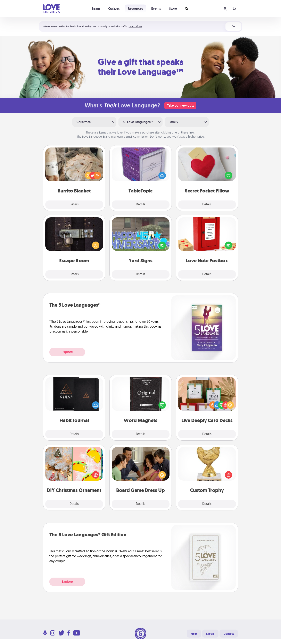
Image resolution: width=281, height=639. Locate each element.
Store (173, 8)
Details (74, 204)
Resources (135, 8)
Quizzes (114, 8)
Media (210, 634)
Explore (67, 352)
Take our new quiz (180, 105)
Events (156, 8)
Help (194, 634)
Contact (229, 634)
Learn (96, 8)
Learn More (135, 26)
